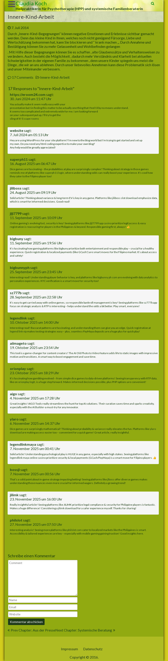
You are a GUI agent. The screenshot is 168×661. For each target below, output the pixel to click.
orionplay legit (26, 382)
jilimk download (67, 508)
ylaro (14, 419)
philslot (16, 520)
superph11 (19, 159)
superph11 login (54, 172)
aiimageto (18, 343)
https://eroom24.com (27, 94)
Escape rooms (30, 118)
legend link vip (18, 331)
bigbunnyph (20, 267)
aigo (13, 394)
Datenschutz (93, 649)
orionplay (18, 368)
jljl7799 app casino (101, 223)
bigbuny (16, 239)
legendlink (18, 318)
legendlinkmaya (23, 444)
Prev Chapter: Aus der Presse (33, 630)
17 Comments (22, 77)
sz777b (16, 293)
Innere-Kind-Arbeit (55, 77)
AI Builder (38, 407)
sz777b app (150, 302)
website (16, 130)
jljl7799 (16, 213)
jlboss (110, 479)
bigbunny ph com (107, 277)
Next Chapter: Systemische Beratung (83, 630)
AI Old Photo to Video (86, 353)
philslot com (74, 530)
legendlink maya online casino (28, 457)
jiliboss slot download (125, 198)
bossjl (15, 469)
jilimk (14, 495)
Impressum (69, 649)
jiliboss (16, 188)
